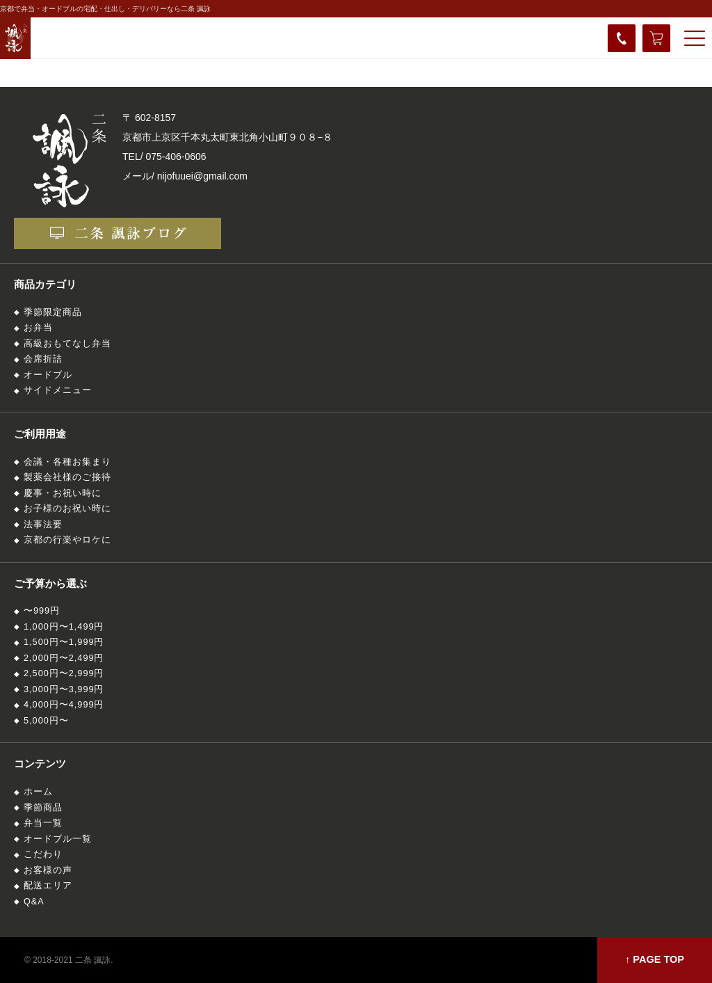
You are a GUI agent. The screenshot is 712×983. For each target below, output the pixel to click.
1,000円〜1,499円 (64, 627)
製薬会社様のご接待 (67, 477)
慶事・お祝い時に (63, 493)
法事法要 (43, 524)
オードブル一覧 (58, 839)
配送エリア (48, 885)
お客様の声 (48, 870)
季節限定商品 (53, 312)
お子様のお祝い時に (67, 508)
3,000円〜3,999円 (64, 689)
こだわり (43, 854)
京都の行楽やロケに (67, 540)
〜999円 (42, 611)
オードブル (48, 375)
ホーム (38, 792)
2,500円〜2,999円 (64, 673)
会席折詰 (43, 359)
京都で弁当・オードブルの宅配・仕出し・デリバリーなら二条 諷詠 (105, 9)
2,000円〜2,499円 (64, 658)
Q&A (34, 901)
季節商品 (43, 808)
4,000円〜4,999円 (64, 705)
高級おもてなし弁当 (67, 344)
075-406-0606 (175, 156)
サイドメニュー (58, 390)
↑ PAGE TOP (654, 959)
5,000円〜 (46, 721)
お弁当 (38, 328)
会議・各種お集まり (67, 462)
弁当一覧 (43, 823)
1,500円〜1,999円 (64, 642)
